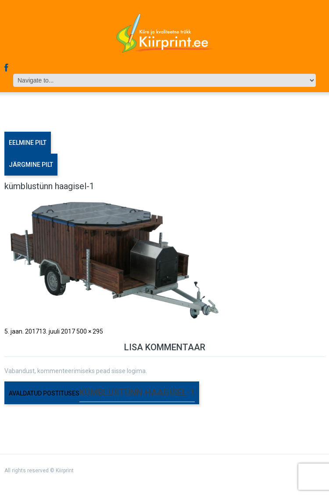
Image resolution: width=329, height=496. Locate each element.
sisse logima (128, 370)
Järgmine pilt (31, 164)
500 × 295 (89, 331)
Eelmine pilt (27, 142)
